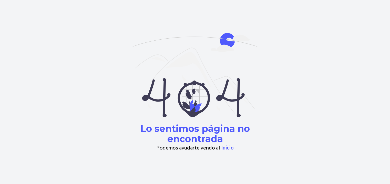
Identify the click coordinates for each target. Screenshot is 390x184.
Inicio (227, 147)
